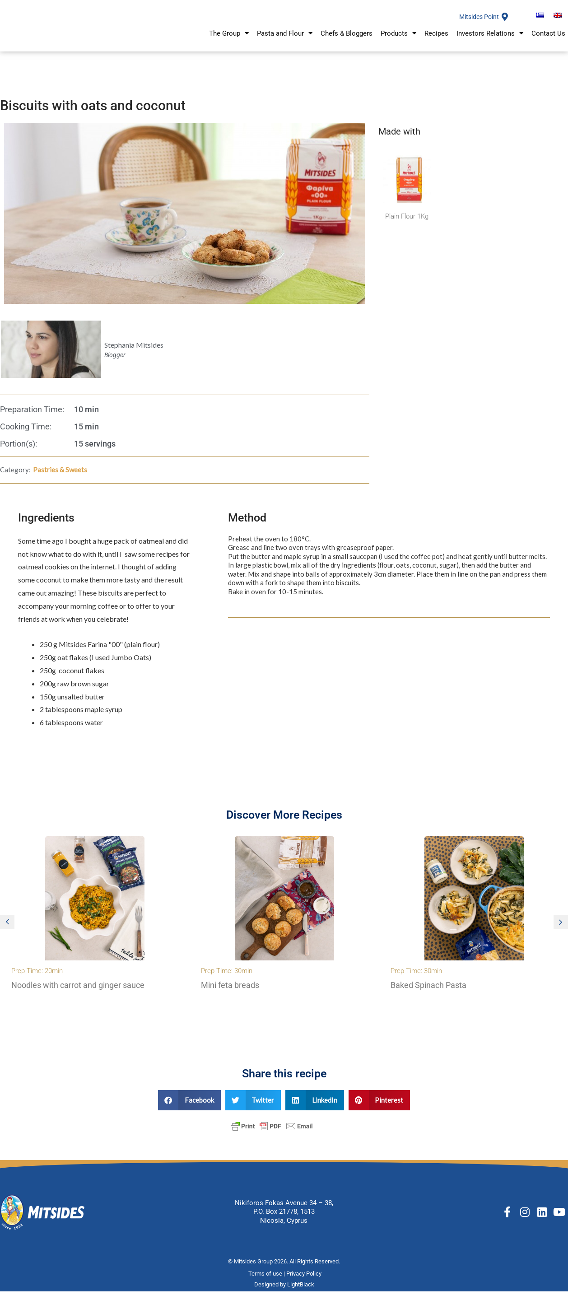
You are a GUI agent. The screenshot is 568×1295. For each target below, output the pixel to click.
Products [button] (398, 39)
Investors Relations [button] (489, 39)
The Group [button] (229, 39)
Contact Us (548, 39)
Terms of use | (267, 1278)
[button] (7, 926)
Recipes (436, 39)
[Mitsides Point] (505, 19)
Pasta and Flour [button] (284, 39)
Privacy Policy (304, 1278)
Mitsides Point (477, 19)
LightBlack (300, 1289)
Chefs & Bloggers (346, 39)
